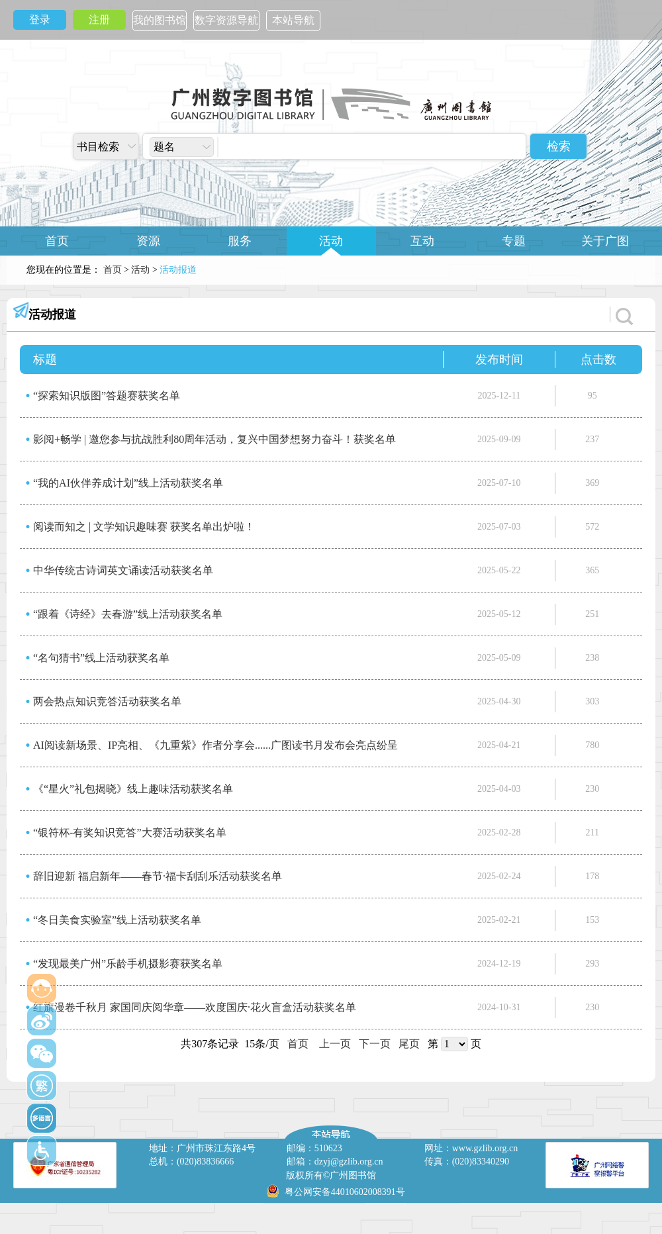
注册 (99, 19)
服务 (240, 241)
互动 (422, 241)
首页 (57, 241)
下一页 (375, 1043)
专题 (514, 241)
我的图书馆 (159, 20)
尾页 (409, 1043)
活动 (331, 241)
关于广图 (605, 241)
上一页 (335, 1043)
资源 (148, 241)
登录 (39, 19)
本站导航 (293, 20)
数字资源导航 (226, 20)
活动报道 (52, 314)
